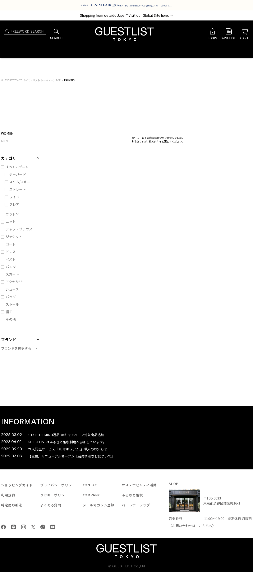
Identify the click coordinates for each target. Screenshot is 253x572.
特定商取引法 (11, 504)
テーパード (17, 174)
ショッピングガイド (17, 484)
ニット (11, 221)
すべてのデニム (17, 166)
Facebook (3, 527)
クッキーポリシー (54, 494)
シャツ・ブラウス (19, 228)
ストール (12, 304)
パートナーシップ (136, 504)
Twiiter (33, 527)
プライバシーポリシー (57, 484)
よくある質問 (50, 504)
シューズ (12, 289)
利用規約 (8, 494)
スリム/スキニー (21, 181)
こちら (204, 525)
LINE (13, 527)
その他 (11, 319)
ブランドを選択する (16, 348)
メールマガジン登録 (99, 504)
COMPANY (91, 494)
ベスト (11, 259)
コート (11, 244)
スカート (12, 274)
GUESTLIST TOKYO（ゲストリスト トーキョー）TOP (31, 80)
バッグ (11, 296)
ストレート (17, 189)
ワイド (14, 196)
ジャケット (14, 236)
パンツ (11, 266)
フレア (14, 204)
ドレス (11, 251)
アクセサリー (16, 281)
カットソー (14, 213)
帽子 (9, 311)
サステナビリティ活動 (139, 484)
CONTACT (91, 484)
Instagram (23, 527)
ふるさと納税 (132, 494)
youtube (52, 527)
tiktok (42, 527)
